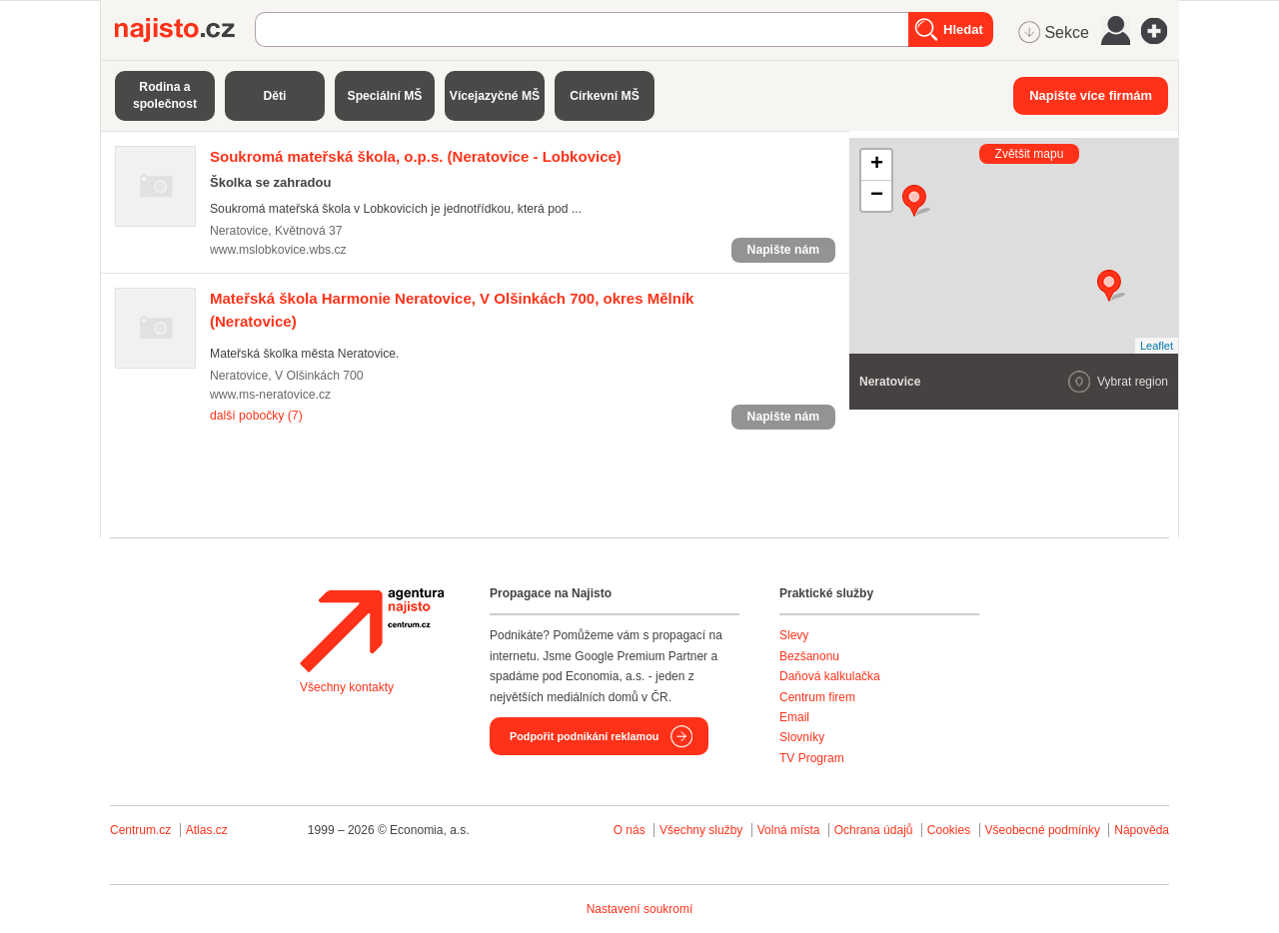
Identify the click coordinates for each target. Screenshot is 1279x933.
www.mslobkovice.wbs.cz (278, 250)
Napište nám (783, 250)
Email (794, 717)
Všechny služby (702, 830)
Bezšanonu (809, 656)
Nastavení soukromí (640, 909)
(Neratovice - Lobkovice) (416, 156)
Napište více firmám (1090, 95)
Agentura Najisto (372, 630)
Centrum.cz (140, 830)
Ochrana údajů (873, 830)
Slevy (793, 635)
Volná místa (788, 830)
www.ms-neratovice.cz (270, 395)
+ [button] (876, 165)
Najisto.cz (185, 30)
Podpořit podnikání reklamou (584, 736)
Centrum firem (817, 697)
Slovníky (801, 737)
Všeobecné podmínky (1042, 830)
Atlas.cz (207, 830)
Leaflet (1156, 346)
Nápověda (1141, 830)
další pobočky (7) (256, 416)
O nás (629, 830)
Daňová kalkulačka (829, 676)
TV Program (811, 758)
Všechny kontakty (347, 687)
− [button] (876, 196)
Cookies (948, 830)
